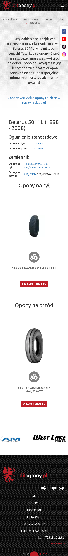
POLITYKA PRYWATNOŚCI (34, 531)
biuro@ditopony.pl (49, 488)
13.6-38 (38, 143)
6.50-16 (38, 148)
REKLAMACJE (34, 517)
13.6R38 (28, 163)
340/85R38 (40, 163)
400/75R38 (44, 167)
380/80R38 (30, 167)
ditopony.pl (42, 554)
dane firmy (57, 543)
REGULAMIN (34, 503)
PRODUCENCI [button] (34, 510)
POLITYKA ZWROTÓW (34, 524)
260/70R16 (30, 174)
